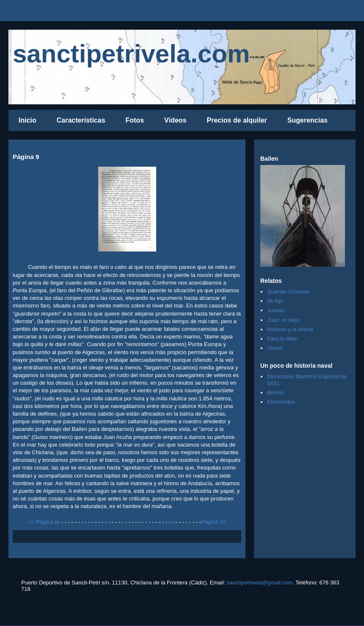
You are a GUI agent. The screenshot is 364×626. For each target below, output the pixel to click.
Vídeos (175, 120)
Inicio (27, 120)
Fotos (135, 120)
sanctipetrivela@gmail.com (260, 582)
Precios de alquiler (237, 120)
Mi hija (275, 301)
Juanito (276, 310)
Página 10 (213, 522)
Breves (275, 392)
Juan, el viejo (283, 320)
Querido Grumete (288, 291)
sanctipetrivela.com (131, 53)
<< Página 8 (43, 522)
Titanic (275, 348)
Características (81, 120)
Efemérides (281, 402)
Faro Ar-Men (282, 338)
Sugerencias (307, 120)
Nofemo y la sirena (290, 329)
